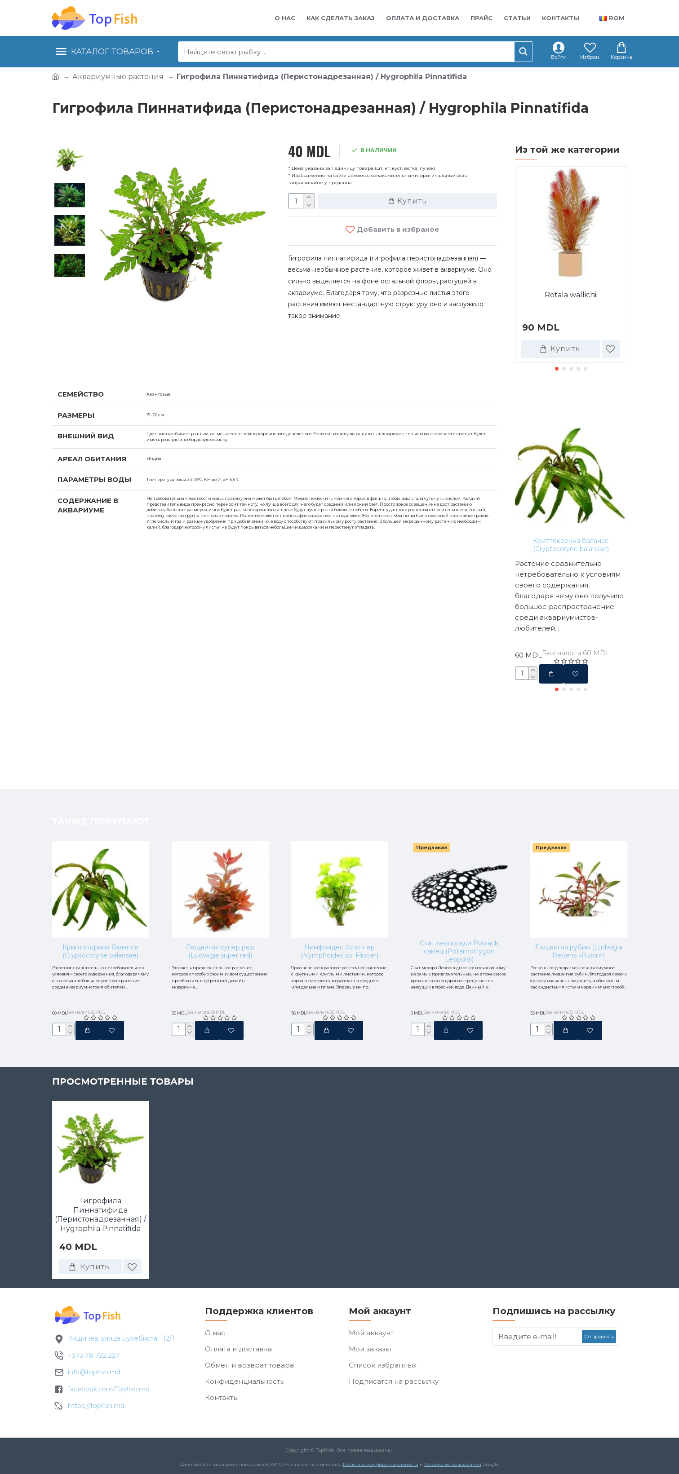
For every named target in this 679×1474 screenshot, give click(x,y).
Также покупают (563, 399)
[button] (557, 369)
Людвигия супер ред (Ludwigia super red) (220, 882)
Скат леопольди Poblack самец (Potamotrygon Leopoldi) (459, 881)
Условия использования (452, 1467)
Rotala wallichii (571, 295)
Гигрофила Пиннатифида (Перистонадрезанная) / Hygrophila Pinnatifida (100, 1216)
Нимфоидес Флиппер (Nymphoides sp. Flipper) (339, 882)
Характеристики (99, 359)
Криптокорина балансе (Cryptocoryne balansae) (571, 545)
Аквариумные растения (118, 76)
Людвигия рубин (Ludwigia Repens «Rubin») (578, 882)
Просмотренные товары (123, 1083)
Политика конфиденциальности (380, 1467)
